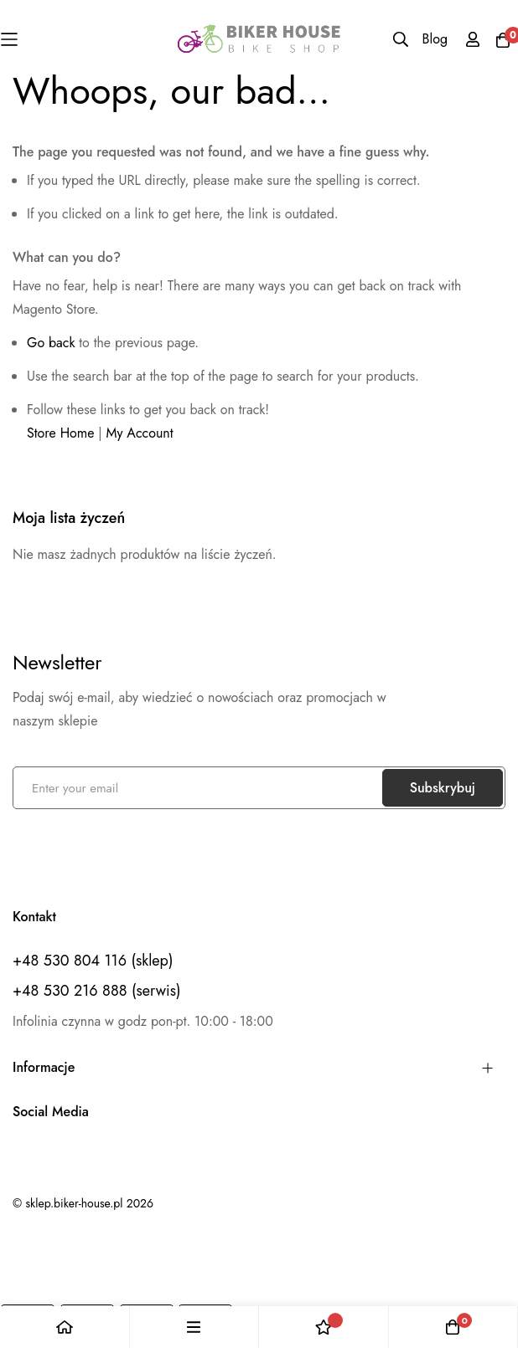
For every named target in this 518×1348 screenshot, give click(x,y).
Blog (435, 39)
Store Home (61, 433)
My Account (140, 433)
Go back (51, 342)
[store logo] (259, 38)
